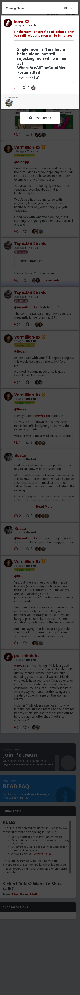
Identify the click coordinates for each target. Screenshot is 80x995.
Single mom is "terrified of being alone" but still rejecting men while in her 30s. (44, 34)
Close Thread (40, 118)
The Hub (29, 25)
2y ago (18, 25)
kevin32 (21, 21)
